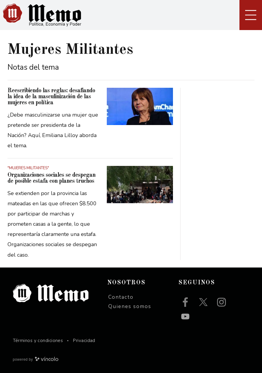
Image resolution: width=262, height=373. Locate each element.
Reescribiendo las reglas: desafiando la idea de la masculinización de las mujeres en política (51, 97)
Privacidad (84, 341)
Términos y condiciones (38, 341)
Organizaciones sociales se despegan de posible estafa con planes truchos (51, 178)
